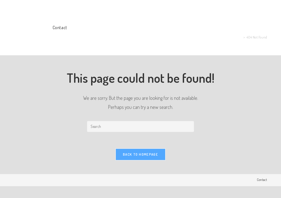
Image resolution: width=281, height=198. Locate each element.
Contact (262, 180)
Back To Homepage (140, 154)
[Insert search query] (140, 126)
